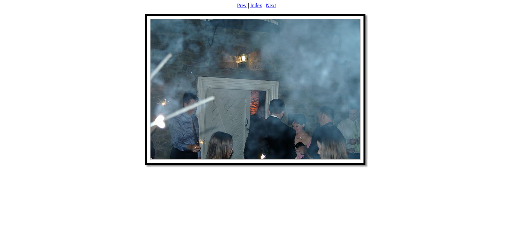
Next (271, 5)
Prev (241, 5)
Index (256, 5)
